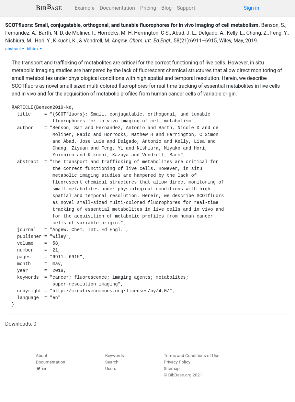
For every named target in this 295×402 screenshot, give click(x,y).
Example (85, 8)
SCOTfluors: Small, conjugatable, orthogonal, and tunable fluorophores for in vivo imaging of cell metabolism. (132, 25)
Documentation (117, 8)
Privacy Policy (177, 362)
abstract (15, 48)
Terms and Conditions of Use (191, 355)
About (42, 355)
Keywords (114, 355)
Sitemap (172, 368)
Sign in (251, 8)
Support (186, 8)
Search (112, 362)
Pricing (148, 8)
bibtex (34, 48)
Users (110, 368)
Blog (166, 8)
